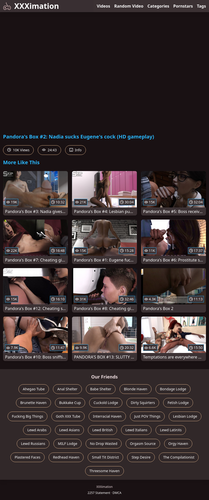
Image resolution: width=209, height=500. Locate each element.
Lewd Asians (69, 429)
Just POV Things (147, 416)
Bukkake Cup (70, 402)
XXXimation (31, 6)
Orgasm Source (143, 443)
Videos (103, 6)
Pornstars (183, 6)
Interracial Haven (107, 416)
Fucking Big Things (27, 416)
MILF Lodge (67, 443)
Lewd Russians (33, 443)
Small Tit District (105, 457)
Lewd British (102, 429)
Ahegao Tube (34, 389)
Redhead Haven (66, 457)
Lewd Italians (136, 429)
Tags (201, 6)
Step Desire (140, 457)
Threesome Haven (104, 470)
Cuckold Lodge (105, 402)
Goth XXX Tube (68, 416)
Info (75, 150)
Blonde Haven (135, 389)
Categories (158, 6)
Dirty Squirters (143, 402)
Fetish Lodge (178, 402)
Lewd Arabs (37, 429)
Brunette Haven (33, 402)
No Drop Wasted (103, 443)
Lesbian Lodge (185, 416)
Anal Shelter (67, 389)
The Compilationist (178, 457)
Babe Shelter (100, 389)
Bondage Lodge (173, 389)
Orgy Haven (178, 443)
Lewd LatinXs (171, 429)
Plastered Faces (28, 457)
